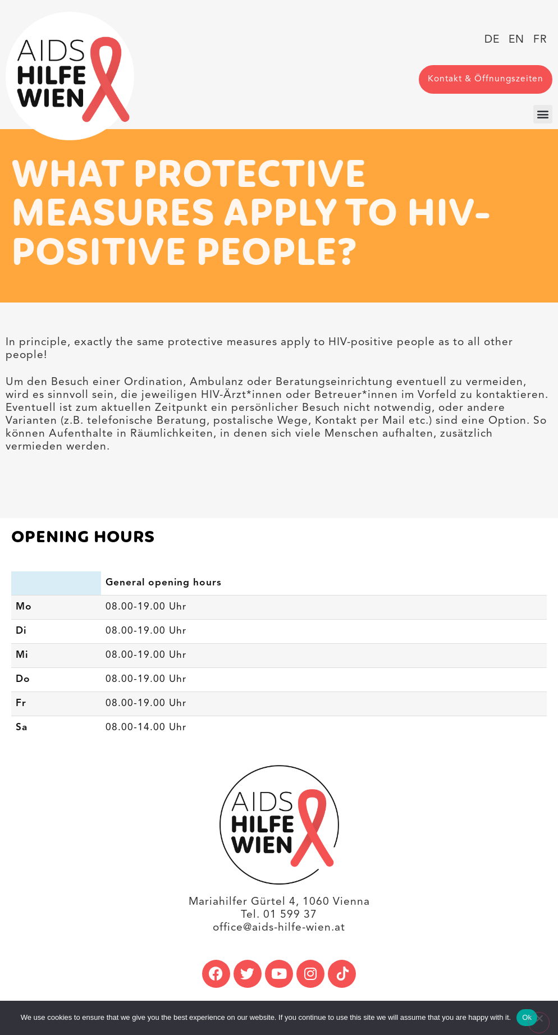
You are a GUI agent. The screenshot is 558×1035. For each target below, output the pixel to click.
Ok (527, 1017)
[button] (542, 114)
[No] (539, 1022)
